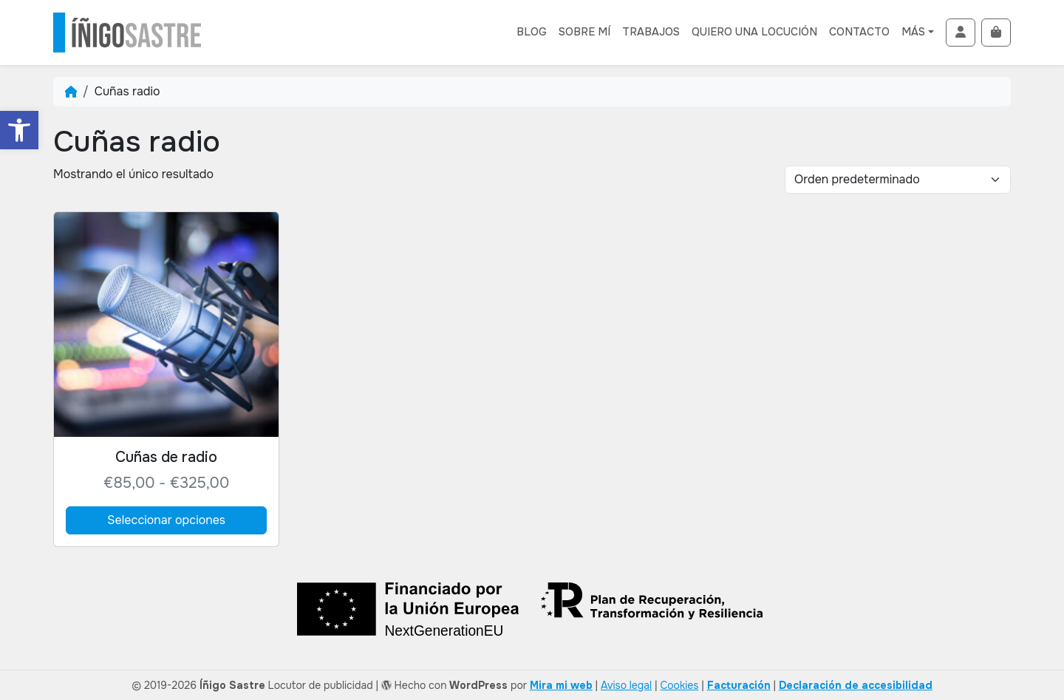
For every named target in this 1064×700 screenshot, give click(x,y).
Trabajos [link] (651, 31)
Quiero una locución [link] (754, 31)
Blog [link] (531, 31)
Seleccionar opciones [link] (166, 520)
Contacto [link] (859, 31)
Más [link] (913, 31)
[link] (19, 130)
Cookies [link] (679, 685)
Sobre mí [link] (584, 31)
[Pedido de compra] (898, 180)
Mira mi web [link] (561, 685)
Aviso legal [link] (626, 685)
